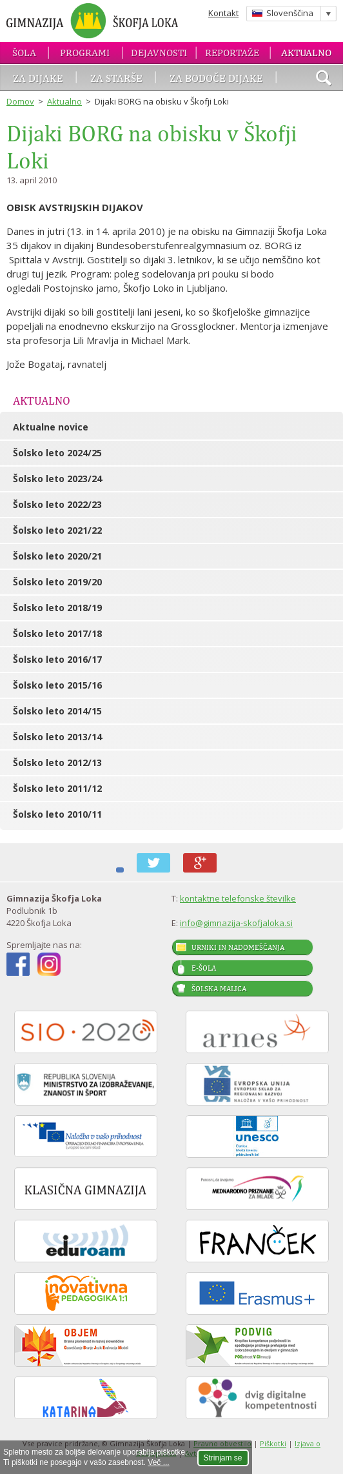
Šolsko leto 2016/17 (57, 659)
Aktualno (306, 52)
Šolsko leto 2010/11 (57, 814)
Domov (20, 101)
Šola (24, 52)
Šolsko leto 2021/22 (57, 530)
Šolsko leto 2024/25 (57, 453)
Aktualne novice (50, 427)
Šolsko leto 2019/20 (57, 582)
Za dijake (38, 78)
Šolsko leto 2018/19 (57, 607)
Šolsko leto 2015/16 (57, 685)
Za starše (116, 78)
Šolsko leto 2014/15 (57, 711)
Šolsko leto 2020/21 (57, 556)
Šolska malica (218, 988)
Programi (85, 52)
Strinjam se (223, 1457)
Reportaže (232, 52)
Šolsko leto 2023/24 (57, 478)
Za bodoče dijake (216, 78)
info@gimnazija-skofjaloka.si (236, 923)
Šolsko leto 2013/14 (57, 737)
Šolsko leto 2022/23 (57, 504)
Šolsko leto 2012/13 (57, 762)
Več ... (158, 1462)
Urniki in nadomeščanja (237, 947)
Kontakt (223, 13)
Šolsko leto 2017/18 (57, 633)
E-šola (203, 968)
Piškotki (273, 1443)
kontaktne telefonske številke (238, 898)
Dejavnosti (159, 52)
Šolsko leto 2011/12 (57, 788)
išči (324, 79)
